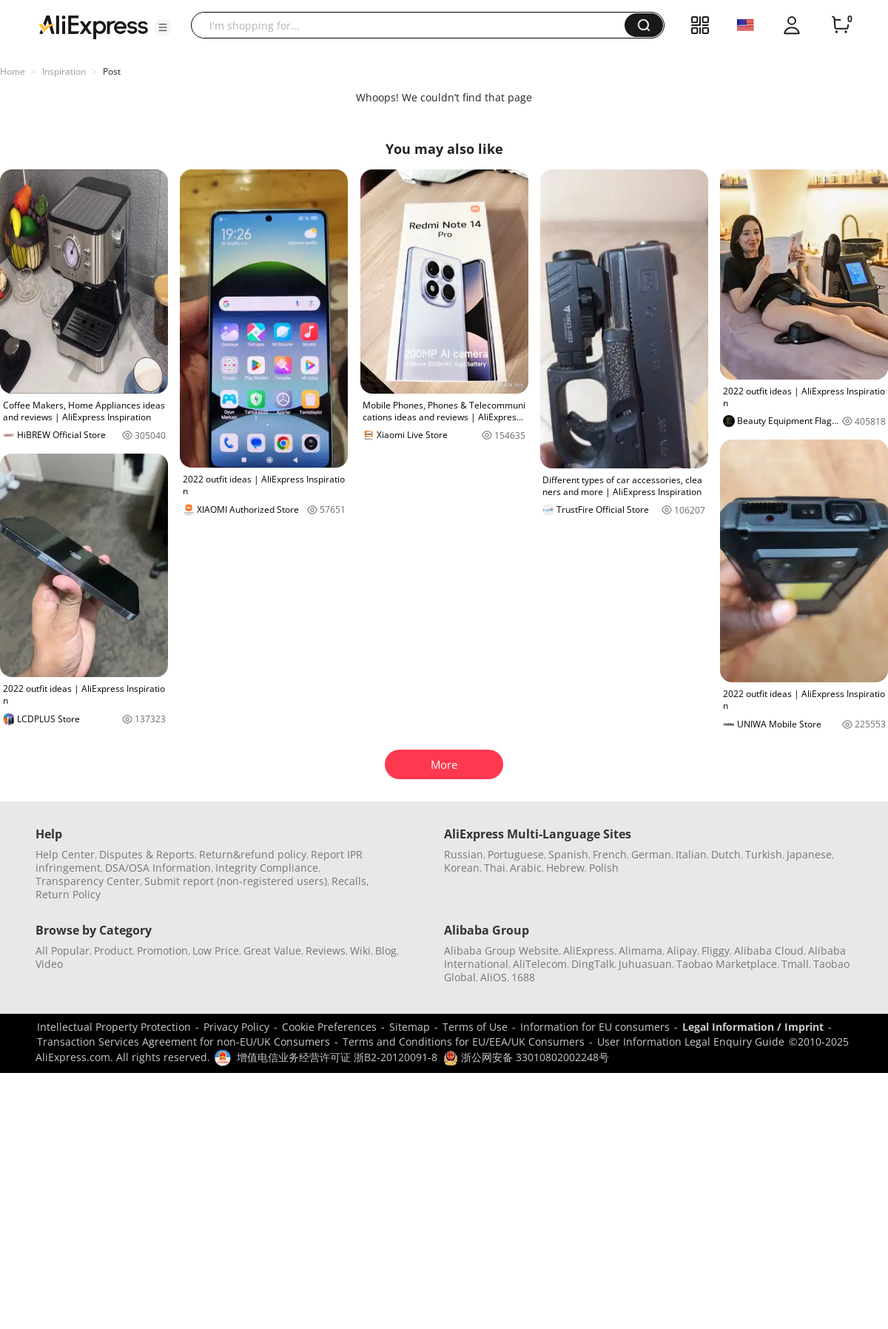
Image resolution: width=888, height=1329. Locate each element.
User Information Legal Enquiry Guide (690, 1041)
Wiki (360, 950)
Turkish (763, 854)
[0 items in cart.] (840, 25)
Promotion (162, 950)
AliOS (493, 977)
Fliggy (716, 950)
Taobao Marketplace (726, 964)
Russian (463, 854)
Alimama (640, 950)
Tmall (795, 964)
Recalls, (350, 881)
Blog (386, 950)
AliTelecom (540, 964)
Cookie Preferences (329, 1027)
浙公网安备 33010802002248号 (526, 1057)
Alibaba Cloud (769, 950)
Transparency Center (88, 881)
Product (113, 950)
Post (112, 71)
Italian (691, 854)
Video (49, 964)
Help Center (65, 854)
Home (12, 71)
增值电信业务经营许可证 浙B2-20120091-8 (337, 1057)
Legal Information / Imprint (753, 1027)
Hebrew (565, 868)
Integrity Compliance (266, 868)
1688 (523, 977)
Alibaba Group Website (501, 950)
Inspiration (64, 71)
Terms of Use (475, 1027)
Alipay (682, 950)
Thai (494, 868)
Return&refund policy (252, 854)
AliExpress (588, 950)
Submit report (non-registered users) (235, 881)
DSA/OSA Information (158, 868)
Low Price (215, 950)
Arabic (526, 868)
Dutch (726, 854)
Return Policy (68, 894)
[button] (163, 27)
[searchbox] (413, 25)
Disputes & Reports (147, 854)
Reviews (326, 950)
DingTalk (592, 964)
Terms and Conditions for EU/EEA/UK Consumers (464, 1041)
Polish (604, 868)
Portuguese (516, 854)
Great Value (272, 950)
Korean (462, 868)
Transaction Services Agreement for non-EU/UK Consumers (183, 1041)
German (651, 854)
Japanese (809, 854)
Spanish (568, 854)
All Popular (63, 950)
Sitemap (409, 1027)
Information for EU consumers (595, 1027)
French (610, 854)
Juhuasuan (645, 964)
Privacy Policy (236, 1027)
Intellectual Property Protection (114, 1027)
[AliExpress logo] (93, 26)
